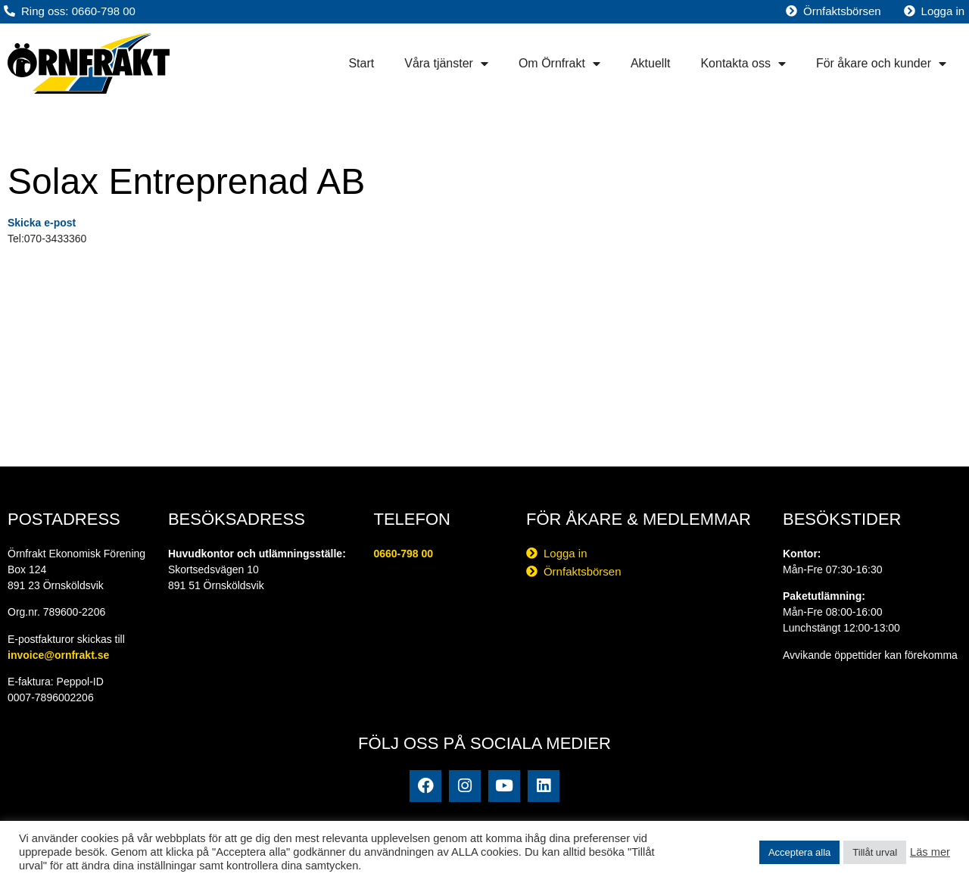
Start (361, 63)
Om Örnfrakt (559, 63)
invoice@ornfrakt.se (58, 655)
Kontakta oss (743, 63)
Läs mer (930, 852)
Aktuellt (650, 63)
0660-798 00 (403, 554)
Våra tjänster (446, 63)
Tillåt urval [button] (874, 852)
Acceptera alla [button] (799, 852)
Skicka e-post (42, 223)
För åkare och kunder (881, 63)
